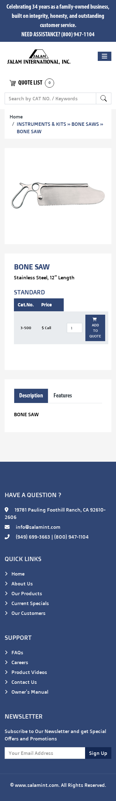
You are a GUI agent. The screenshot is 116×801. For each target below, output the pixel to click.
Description (31, 396)
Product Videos (26, 672)
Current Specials (27, 603)
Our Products (23, 593)
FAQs (14, 652)
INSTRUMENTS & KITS (41, 124)
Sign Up (98, 753)
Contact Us (21, 682)
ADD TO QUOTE (95, 328)
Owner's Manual (26, 692)
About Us (19, 583)
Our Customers (25, 613)
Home (16, 117)
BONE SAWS (85, 124)
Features (63, 396)
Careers (16, 662)
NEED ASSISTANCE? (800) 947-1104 (58, 35)
